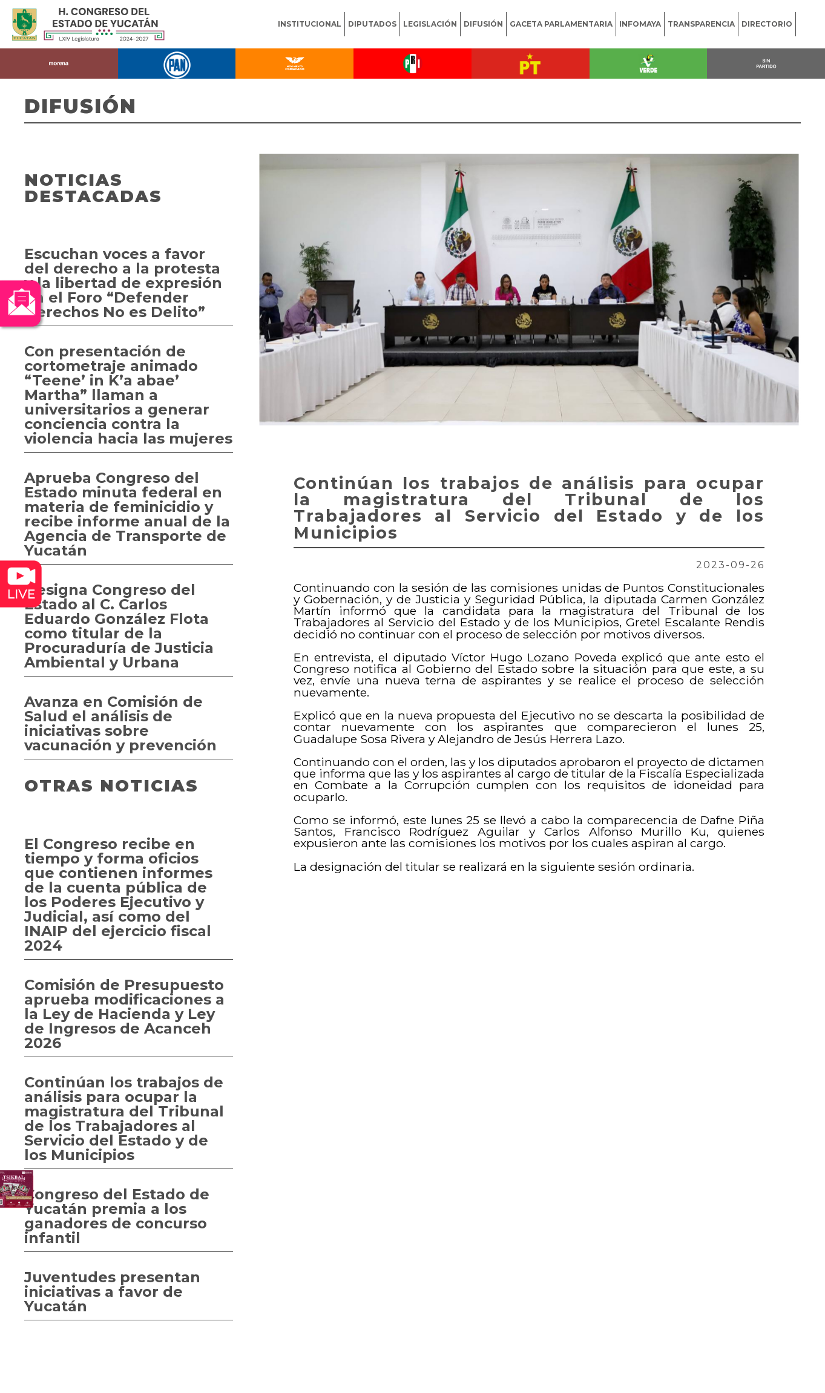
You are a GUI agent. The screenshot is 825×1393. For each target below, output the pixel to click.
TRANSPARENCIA (701, 23)
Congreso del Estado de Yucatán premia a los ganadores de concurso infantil (116, 1216)
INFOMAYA (640, 23)
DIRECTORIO (766, 23)
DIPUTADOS (372, 23)
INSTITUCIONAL (309, 23)
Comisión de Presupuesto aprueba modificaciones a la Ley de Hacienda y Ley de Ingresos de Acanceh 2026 (124, 1014)
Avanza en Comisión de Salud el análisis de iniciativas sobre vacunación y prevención (120, 723)
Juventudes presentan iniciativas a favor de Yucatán (112, 1291)
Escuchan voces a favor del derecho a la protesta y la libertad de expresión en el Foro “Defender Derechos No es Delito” (123, 283)
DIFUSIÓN (483, 23)
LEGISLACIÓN (430, 23)
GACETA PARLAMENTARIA (561, 23)
